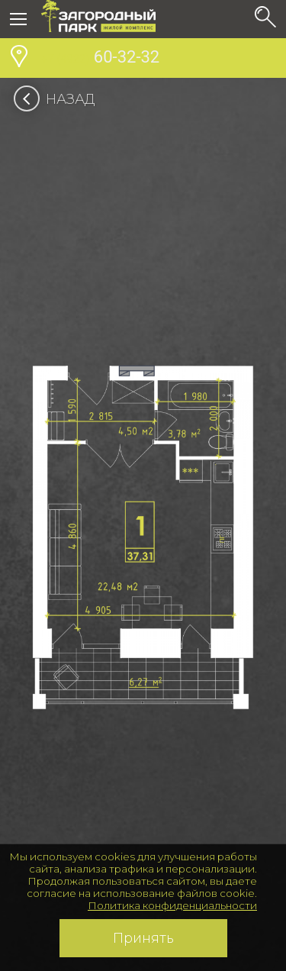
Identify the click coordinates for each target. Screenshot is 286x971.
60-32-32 (100, 58)
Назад (59, 99)
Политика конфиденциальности (172, 905)
